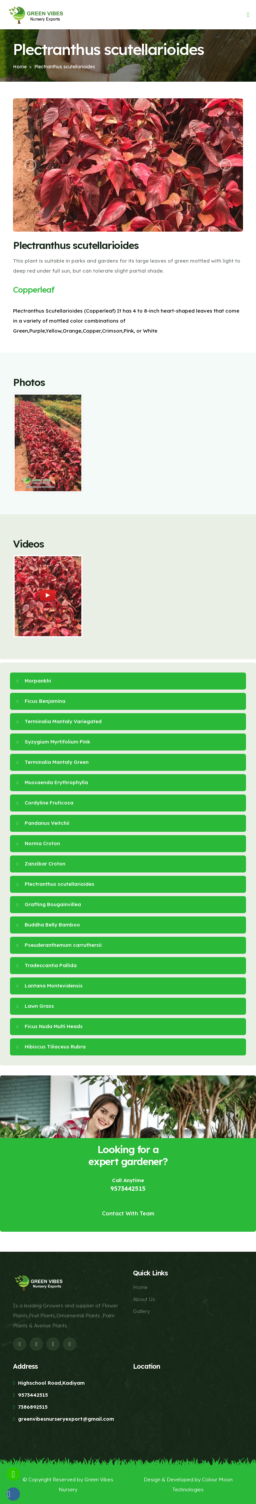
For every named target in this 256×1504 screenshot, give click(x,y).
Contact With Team (128, 1213)
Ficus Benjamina (41, 701)
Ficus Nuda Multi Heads (50, 1026)
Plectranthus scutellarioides (55, 884)
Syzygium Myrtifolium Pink (53, 742)
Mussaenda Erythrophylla (52, 782)
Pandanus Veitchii (43, 823)
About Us (144, 1299)
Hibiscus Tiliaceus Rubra (51, 1046)
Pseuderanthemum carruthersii (59, 945)
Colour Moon (217, 1479)
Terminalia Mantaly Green (53, 762)
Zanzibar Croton (41, 863)
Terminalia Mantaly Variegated (59, 721)
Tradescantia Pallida (47, 965)
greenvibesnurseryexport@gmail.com (66, 1419)
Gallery (141, 1311)
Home (20, 67)
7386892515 (33, 1407)
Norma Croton (38, 843)
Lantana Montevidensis (50, 985)
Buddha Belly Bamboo (48, 924)
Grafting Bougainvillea (49, 904)
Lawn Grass (35, 1006)
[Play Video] (48, 596)
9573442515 (128, 1188)
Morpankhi (34, 681)
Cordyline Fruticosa (45, 802)
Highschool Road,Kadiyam (51, 1383)
